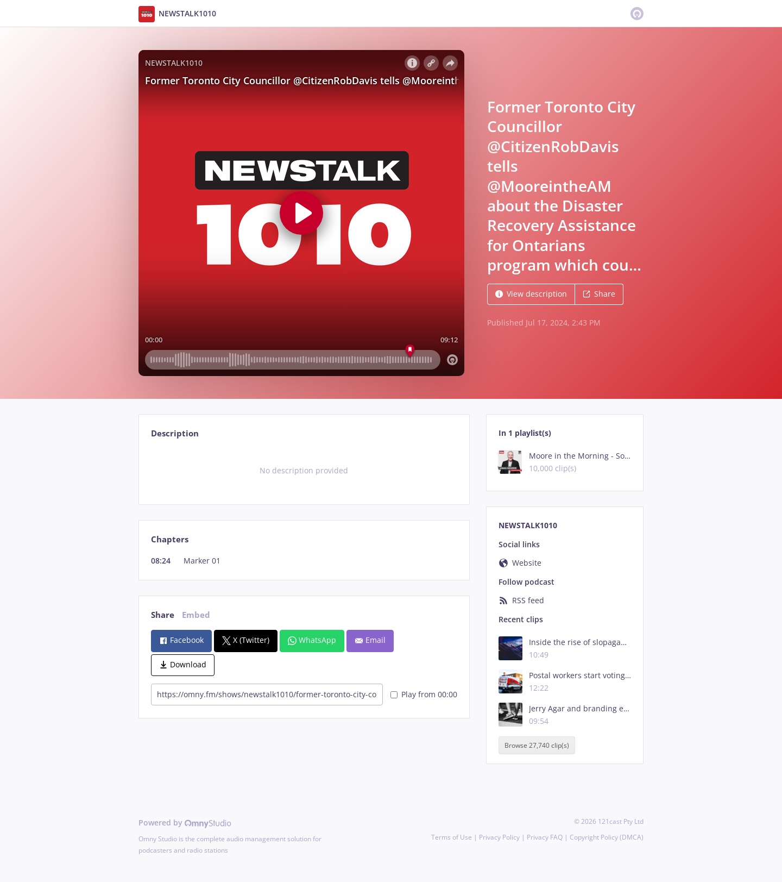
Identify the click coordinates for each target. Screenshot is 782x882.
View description (531, 294)
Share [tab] (162, 615)
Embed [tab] (196, 615)
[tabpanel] (304, 470)
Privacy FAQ (545, 837)
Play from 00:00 (423, 694)
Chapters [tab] (169, 539)
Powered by (184, 822)
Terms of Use (451, 837)
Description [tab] (175, 433)
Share (599, 294)
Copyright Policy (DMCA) (607, 837)
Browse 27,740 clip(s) (536, 745)
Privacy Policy (499, 837)
